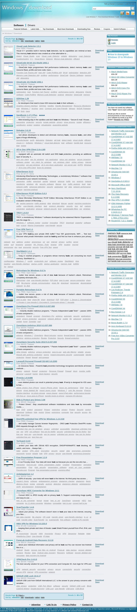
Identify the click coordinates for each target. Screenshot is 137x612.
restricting (56, 410)
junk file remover (75, 390)
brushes (35, 109)
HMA (41, 534)
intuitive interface (23, 393)
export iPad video (66, 393)
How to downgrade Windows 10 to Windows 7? (120, 57)
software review (23, 162)
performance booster (82, 393)
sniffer (29, 181)
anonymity (27, 247)
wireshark (37, 181)
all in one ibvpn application (52, 165)
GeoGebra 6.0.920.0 (120, 181)
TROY (61, 223)
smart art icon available (80, 467)
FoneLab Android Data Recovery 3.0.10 (34, 540)
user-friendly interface (32, 206)
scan (38, 56)
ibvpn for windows (44, 168)
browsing (19, 245)
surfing (69, 242)
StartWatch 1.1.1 (24, 251)
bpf (65, 187)
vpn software (34, 432)
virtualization (46, 125)
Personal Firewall (56, 371)
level (83, 184)
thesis (88, 481)
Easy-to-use (31, 465)
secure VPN (21, 572)
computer (65, 412)
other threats (21, 352)
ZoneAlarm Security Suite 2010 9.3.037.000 (36, 342)
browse (54, 245)
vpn (48, 242)
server (75, 242)
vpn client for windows (41, 162)
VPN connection (40, 572)
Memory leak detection (63, 59)
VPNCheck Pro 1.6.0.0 (26, 559)
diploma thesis (22, 484)
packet (45, 181)
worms (60, 335)
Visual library (39, 59)
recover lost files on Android (43, 550)
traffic (68, 181)
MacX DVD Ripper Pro (121, 94)
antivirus (59, 316)
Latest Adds (35, 29)
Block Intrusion (50, 335)
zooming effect (64, 470)
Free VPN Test (46, 247)
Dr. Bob (27, 286)
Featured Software (20, 29)
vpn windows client (61, 162)
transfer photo (57, 517)
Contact (119, 4)
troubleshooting (22, 59)
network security (50, 209)
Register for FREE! (121, 120)
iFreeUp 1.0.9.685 (24, 378)
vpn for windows (37, 160)
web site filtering (69, 352)
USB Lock (50, 589)
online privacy (77, 162)
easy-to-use (57, 352)
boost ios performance (68, 388)
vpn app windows (33, 165)
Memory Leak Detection (46, 95)
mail (39, 322)
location (67, 245)
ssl (44, 242)
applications (86, 316)
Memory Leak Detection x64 (27, 75)
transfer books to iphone (54, 396)
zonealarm (20, 316)
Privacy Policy (69, 605)
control (88, 410)
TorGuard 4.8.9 (23, 441)
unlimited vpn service (65, 434)
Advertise (35, 605)
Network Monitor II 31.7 (121, 165)
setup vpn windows (67, 160)
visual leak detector (52, 143)
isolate (79, 122)
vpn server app (70, 165)
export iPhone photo (49, 388)
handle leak (78, 143)
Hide (35, 412)
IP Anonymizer (22, 534)
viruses (88, 352)
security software (47, 184)
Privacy (47, 410)
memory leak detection (115, 237)
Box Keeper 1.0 (118, 312)
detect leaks (67, 140)
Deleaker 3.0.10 (23, 130)
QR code (46, 517)
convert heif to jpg (80, 503)
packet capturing (26, 203)
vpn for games (50, 434)
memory (86, 95)
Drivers (31, 25)
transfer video (26, 520)
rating (37, 41)
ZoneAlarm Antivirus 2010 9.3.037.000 (34, 325)
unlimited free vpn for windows (29, 429)
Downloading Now (84, 29)
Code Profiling (30, 95)
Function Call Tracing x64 (26, 73)
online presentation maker (49, 465)
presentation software (57, 467)
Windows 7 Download (13, 33)
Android (19, 550)
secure (59, 225)
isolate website (49, 122)
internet (54, 242)
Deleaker (49, 140)
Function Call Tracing (40, 92)
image (46, 501)
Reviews (97, 29)
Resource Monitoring (82, 106)
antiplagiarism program (48, 481)
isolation (37, 125)
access (85, 412)
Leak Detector (85, 56)
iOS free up (20, 396)
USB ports (70, 589)
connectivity (67, 569)
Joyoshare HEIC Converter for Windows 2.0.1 (37, 491)
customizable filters (70, 209)
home (25, 322)
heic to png (67, 503)
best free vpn (37, 437)
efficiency (87, 122)
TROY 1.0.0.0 (22, 213)
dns (15, 247)
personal (19, 374)
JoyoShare (66, 501)
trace (28, 111)
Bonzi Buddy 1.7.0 (119, 323)
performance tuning (66, 92)
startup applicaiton (51, 264)
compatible (57, 503)
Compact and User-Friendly (56, 109)
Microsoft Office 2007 (120, 185)
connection (86, 569)
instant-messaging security (61, 355)
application (58, 187)
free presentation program (46, 470)
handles (51, 106)
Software (19, 25)
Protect (72, 410)
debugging (73, 56)
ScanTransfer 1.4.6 (25, 507)
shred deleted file (30, 390)
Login (113, 43)
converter (76, 501)
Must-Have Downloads (65, 29)
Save (97, 52)
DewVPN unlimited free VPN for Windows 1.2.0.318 (40, 419)
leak (29, 92)
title (22, 41)
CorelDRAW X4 (118, 161)
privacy (59, 122)
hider (18, 451)
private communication (41, 283)
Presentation (76, 465)
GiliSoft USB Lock (77, 586)
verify (18, 487)
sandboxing (21, 125)
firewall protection (72, 338)
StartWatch (69, 261)
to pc (86, 517)
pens (41, 109)
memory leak (66, 264)
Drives (47, 412)
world (18, 319)
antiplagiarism (85, 484)
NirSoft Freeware (84, 109)
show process (69, 122)
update (19, 322)
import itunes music (48, 390)
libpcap (58, 184)
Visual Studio (28, 56)
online (6, 245)
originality (40, 484)
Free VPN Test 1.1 (24, 229)
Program (31, 470)
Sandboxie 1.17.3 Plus (26, 115)
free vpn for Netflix (48, 432)
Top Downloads (48, 29)
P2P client (54, 280)
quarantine (20, 122)
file (71, 319)
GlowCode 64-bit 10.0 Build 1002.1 (32, 63)
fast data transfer (23, 517)
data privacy (21, 586)
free (71, 412)
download (70, 223)
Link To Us (129, 4)
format (39, 501)
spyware (28, 245)
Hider (88, 534)
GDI (18, 111)
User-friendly (37, 536)
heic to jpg (55, 501)
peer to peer (64, 280)
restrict (41, 412)
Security (60, 338)
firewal (28, 357)
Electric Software (76, 75)
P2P (18, 283)
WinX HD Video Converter (122, 77)
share (88, 280)
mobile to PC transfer (80, 520)
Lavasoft (27, 374)
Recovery (61, 553)
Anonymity (49, 534)
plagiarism (80, 481)
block (75, 371)
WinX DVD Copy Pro (120, 88)
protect (29, 125)
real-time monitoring (83, 203)
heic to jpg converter (25, 501)
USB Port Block (45, 586)
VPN (60, 245)
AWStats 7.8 (116, 157)
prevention (20, 181)
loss (64, 184)
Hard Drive (25, 415)
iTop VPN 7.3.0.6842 (120, 200)
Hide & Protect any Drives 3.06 (30, 400)
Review (44, 338)
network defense (54, 319)
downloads (29, 41)
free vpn (19, 434)
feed (29, 300)
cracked (45, 223)
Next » (21, 39)
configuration (9, 261)
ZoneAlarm (38, 335)
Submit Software (120, 29)
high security (40, 467)
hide (41, 454)
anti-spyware (44, 357)
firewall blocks (69, 335)
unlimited (54, 429)
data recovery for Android (36, 555)
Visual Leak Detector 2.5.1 (28, 46)
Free (30, 467)
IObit (82, 388)
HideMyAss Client (23, 536)
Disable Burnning (38, 589)
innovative (54, 223)
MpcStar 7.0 (116, 168)
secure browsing (84, 160)
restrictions (56, 412)
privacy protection (29, 319)
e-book (23, 225)
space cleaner (52, 393)
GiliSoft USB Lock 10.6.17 (28, 576)
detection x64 (85, 73)
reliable (64, 56)
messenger (74, 283)
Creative (66, 465)
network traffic (22, 187)
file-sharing (25, 283)
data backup (71, 550)
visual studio (78, 140)
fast (89, 432)
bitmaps (72, 109)
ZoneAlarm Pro (48, 316)
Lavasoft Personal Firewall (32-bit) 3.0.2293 (36, 361)
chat (28, 280)
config (30, 261)
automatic (68, 316)
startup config (37, 264)
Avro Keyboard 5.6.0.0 (121, 326)
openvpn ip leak (126, 261)
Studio (26, 550)
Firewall (68, 371)
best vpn (27, 434)
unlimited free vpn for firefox (75, 432)
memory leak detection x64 (118, 252)
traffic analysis (74, 184)
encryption (45, 451)
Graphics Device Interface (27, 106)
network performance (82, 187)
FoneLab (60, 550)
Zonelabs (32, 322)
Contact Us (87, 605)
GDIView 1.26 (22, 98)
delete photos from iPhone (27, 388)
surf (12, 245)
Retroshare (20, 280)
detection (69, 95)
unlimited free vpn (23, 437)
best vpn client (22, 160)
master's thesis (22, 481)
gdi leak (57, 140)
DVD (23, 410)
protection (30, 122)
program (36, 316)
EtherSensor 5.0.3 (24, 171)
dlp (36, 184)
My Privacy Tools (41, 245)
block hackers (44, 374)
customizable (79, 355)
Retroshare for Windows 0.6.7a (31, 270)
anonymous (36, 242)
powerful (78, 223)
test (13, 242)
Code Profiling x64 (54, 73)
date (42, 41)
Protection (52, 338)
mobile (65, 319)
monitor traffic (85, 371)
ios (47, 520)
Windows (48, 503)
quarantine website (60, 125)
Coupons (107, 29)
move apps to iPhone (35, 396)
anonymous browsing (81, 454)
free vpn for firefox (83, 434)
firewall (29, 316)
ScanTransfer (39, 520)
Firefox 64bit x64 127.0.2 (122, 148)
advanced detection (37, 187)
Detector (49, 59)
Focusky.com (21, 470)
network (53, 181)
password (42, 319)
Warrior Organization (36, 225)
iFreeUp (87, 390)
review (23, 146)
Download (99, 50)
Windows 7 (25, 109)
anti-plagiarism (28, 487)
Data (34, 553)
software (69, 143)
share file (55, 283)
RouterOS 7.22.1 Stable (122, 221)
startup (10, 267)
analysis (61, 95)
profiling (44, 75)
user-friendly (50, 225)
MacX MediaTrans (119, 72)
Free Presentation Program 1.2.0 (31, 457)
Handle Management (63, 106)
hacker (35, 374)
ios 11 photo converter (34, 503)
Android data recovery (46, 553)
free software (65, 520)
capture (19, 190)
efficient (76, 59)
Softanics (29, 143)
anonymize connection (81, 451)
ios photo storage (38, 393)
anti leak (119, 247)
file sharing (36, 517)
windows (30, 184)
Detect (19, 56)
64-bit (65, 73)
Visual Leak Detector (50, 56)
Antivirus (19, 338)
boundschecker (22, 140)
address (19, 242)
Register (114, 40)
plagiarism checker (67, 481)
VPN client (34, 451)
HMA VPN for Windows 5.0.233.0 (31, 524)
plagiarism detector (70, 484)
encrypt (75, 245)
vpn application (52, 160)
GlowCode (64, 75)
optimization (73, 73)
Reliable (81, 534)
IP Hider (46, 536)
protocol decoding (56, 206)
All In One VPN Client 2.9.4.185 (30, 149)
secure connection (77, 280)
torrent (28, 454)
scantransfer (54, 520)
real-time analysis (31, 190)
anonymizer (8, 247)
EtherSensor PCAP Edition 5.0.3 (31, 193)
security (39, 122)
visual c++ (20, 143)
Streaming (72, 534)
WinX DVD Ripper (119, 83)
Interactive (20, 465)
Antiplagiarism (40, 487)
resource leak (126, 233)
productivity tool (41, 261)
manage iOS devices (74, 396)
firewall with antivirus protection (29, 355)
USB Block (79, 589)
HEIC (84, 501)
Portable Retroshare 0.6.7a (29, 290)
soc (73, 181)
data (70, 187)
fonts (23, 111)
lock (18, 410)
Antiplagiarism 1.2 (25, 474)
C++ (31, 59)
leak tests (123, 253)
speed (55, 247)
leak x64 (41, 73)
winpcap (61, 181)
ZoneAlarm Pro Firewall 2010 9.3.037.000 (35, 306)
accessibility (65, 429)
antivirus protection (32, 338)
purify (32, 140)
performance (53, 75)
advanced (77, 319)
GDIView (42, 106)
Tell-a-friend (109, 4)
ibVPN (80, 165)
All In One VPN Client (27, 168)
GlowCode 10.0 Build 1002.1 (29, 82)
